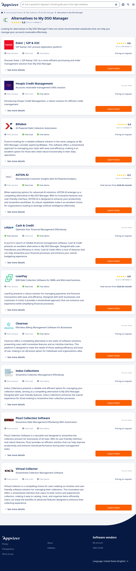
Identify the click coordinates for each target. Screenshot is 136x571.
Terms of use (7, 554)
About (50, 543)
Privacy (5, 544)
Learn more (114, 68)
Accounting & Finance (14, 12)
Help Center (98, 547)
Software (51, 548)
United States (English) (116, 561)
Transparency (8, 549)
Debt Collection (31, 12)
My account (98, 542)
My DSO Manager (47, 12)
